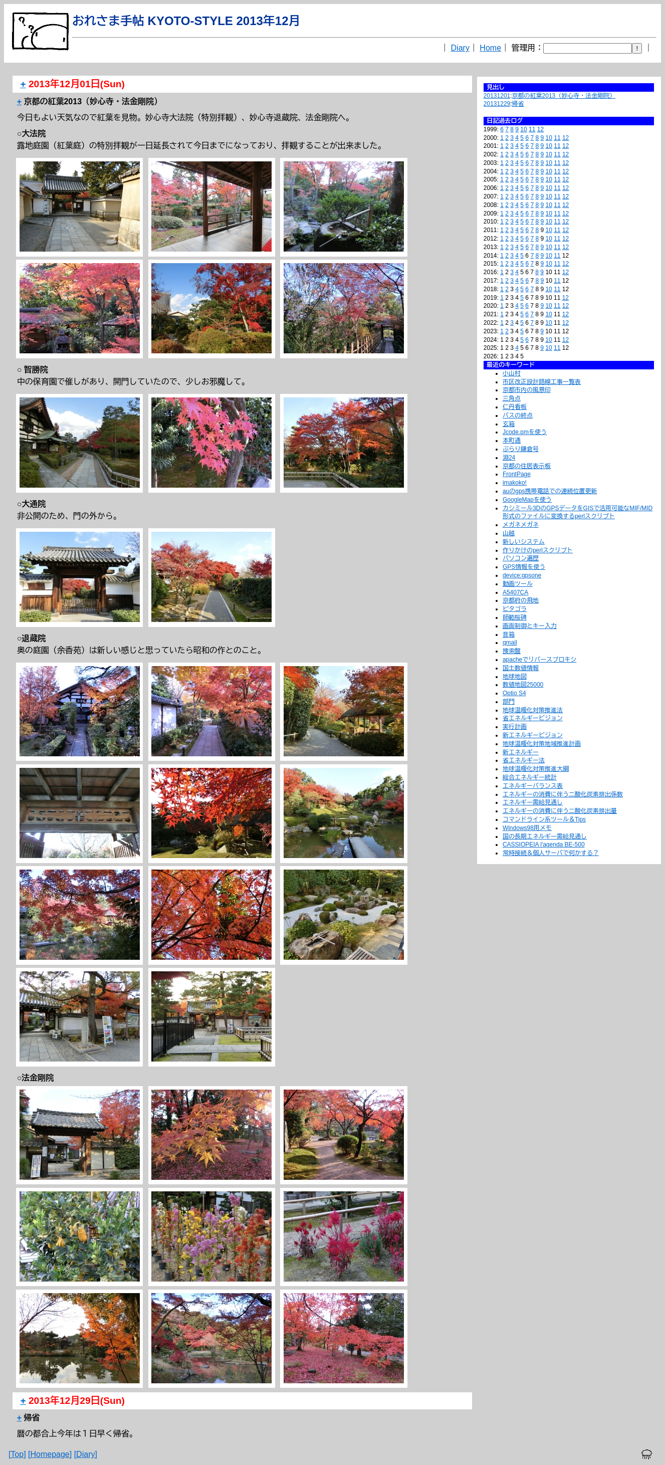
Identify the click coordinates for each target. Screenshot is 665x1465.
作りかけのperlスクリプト (538, 550)
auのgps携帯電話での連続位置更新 (550, 491)
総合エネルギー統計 (530, 777)
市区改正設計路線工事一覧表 (542, 381)
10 (523, 129)
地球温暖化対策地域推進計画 (542, 743)
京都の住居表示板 (527, 466)
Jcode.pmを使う (525, 432)
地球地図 (515, 676)
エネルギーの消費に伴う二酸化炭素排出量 (560, 810)
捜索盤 (512, 651)
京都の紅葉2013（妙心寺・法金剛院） (564, 95)
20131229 (497, 103)
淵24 (509, 457)
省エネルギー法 (524, 760)
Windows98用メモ (527, 827)
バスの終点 (518, 415)
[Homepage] (50, 1454)
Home (490, 48)
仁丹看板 (515, 406)
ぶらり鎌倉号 (521, 449)
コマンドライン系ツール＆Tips (544, 819)
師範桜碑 (515, 617)
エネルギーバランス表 (533, 785)
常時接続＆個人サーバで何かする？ (551, 853)
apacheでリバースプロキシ (539, 659)
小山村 (512, 373)
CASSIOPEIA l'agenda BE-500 (544, 844)
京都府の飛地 (521, 600)
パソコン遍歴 (521, 558)
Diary (460, 48)
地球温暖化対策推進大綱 (536, 768)
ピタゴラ (515, 608)
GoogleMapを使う (527, 499)
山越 (509, 533)
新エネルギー (521, 752)
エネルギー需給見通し (533, 802)
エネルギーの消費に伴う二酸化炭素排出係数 (563, 794)
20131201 (497, 95)
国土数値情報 (521, 668)
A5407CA (515, 592)
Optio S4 (514, 693)
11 (532, 129)
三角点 (512, 398)
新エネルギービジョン (533, 735)
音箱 (509, 634)
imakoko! (515, 482)
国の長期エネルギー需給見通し (545, 836)
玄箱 (509, 424)
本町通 (512, 440)
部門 (509, 701)
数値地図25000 (523, 684)
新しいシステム (524, 541)
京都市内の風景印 (527, 389)
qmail (510, 642)
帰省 (518, 103)
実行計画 (515, 726)
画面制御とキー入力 (530, 626)
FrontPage (517, 474)
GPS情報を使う (524, 566)
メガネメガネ (521, 524)
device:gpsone (522, 575)
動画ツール (518, 583)
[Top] (17, 1454)
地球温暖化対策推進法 (533, 710)
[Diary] (85, 1454)
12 (540, 129)
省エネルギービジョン (533, 718)
